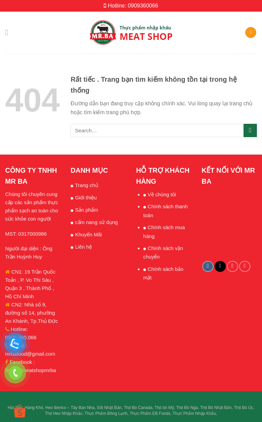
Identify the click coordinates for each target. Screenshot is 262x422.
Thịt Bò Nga (187, 407)
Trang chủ (86, 185)
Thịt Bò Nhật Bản (216, 407)
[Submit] (250, 130)
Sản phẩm (86, 210)
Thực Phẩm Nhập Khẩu (194, 413)
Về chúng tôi (162, 194)
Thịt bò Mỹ (164, 407)
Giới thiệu (86, 197)
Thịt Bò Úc (243, 407)
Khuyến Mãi (88, 234)
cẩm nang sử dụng (96, 222)
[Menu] (9, 32)
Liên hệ (83, 247)
